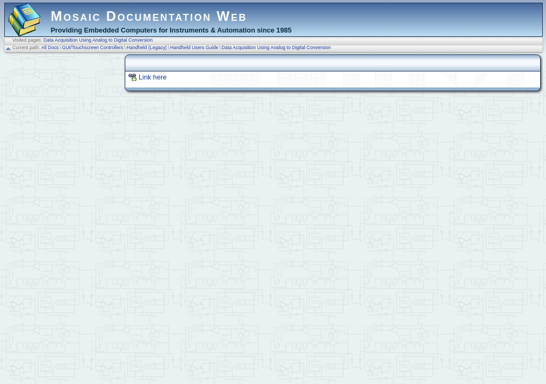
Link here (153, 77)
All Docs (50, 47)
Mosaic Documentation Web (149, 16)
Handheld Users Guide (194, 47)
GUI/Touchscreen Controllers (92, 47)
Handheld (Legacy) (146, 47)
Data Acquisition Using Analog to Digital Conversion (98, 40)
